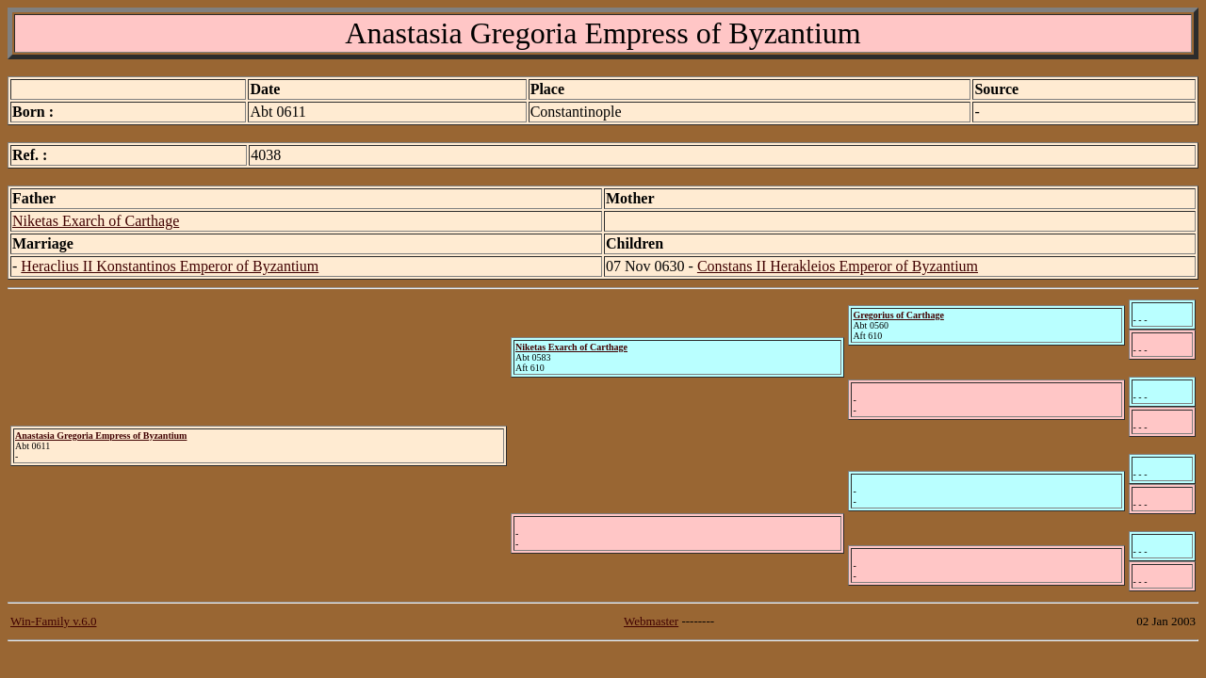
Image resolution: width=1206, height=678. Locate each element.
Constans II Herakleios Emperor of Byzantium (837, 266)
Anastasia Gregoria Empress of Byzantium (101, 435)
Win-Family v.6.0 (53, 621)
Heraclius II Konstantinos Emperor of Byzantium (169, 266)
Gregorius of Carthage (898, 315)
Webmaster (651, 621)
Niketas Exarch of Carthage (95, 221)
